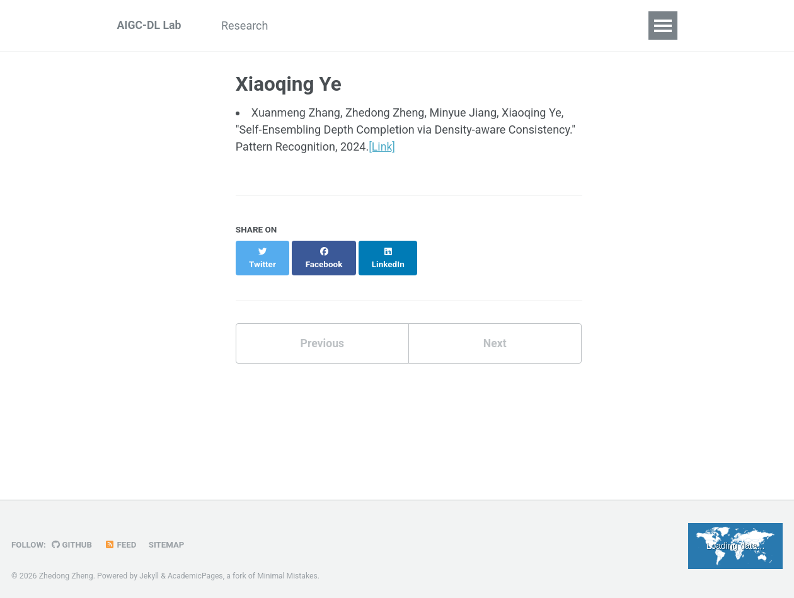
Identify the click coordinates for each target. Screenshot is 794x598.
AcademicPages (196, 569)
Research (251, 25)
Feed (122, 537)
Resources (460, 25)
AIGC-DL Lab (150, 25)
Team (397, 25)
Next (495, 330)
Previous (322, 330)
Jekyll (149, 569)
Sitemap (169, 537)
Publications (328, 25)
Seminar (530, 25)
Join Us (593, 25)
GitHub (72, 537)
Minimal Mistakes (288, 569)
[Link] (382, 146)
